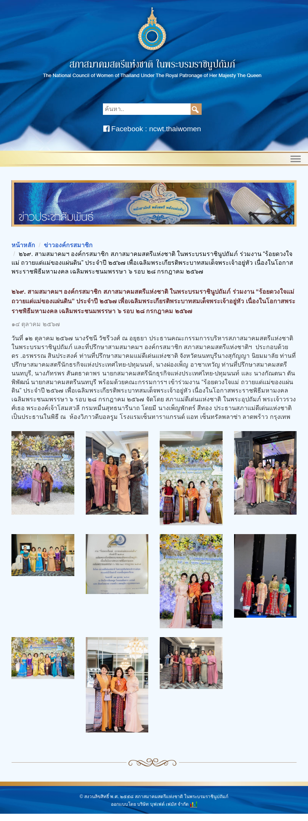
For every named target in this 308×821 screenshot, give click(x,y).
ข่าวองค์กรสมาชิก (68, 245)
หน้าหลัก (23, 245)
